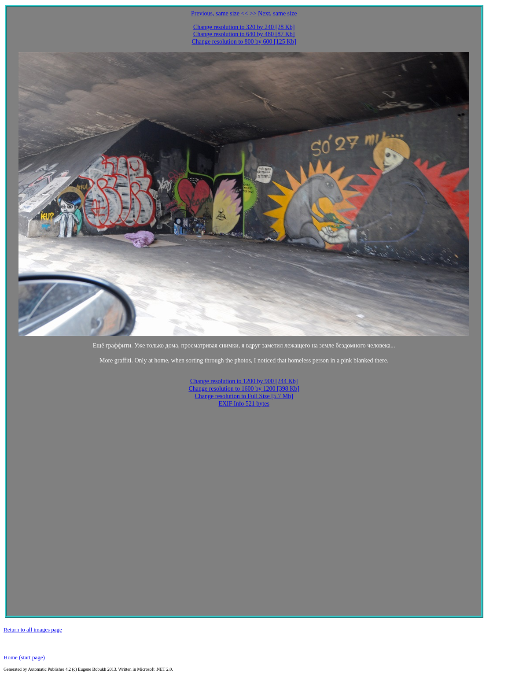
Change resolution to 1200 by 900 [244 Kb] (244, 381)
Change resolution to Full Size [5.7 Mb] (244, 396)
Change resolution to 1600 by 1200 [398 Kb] (243, 388)
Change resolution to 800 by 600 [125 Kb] (243, 41)
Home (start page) (24, 657)
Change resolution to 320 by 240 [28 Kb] (244, 27)
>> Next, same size (273, 13)
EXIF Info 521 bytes (243, 403)
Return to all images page (33, 629)
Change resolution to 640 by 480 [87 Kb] (244, 34)
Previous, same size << (219, 13)
